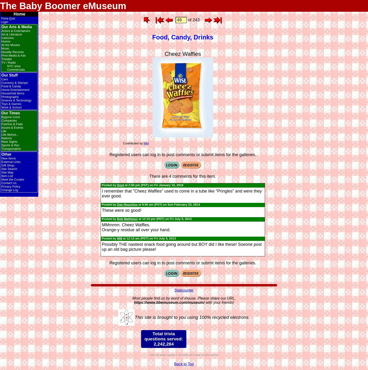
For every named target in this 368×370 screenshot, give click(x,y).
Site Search (9, 169)
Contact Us (8, 183)
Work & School (11, 107)
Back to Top (184, 364)
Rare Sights (9, 141)
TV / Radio (8, 62)
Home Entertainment (15, 90)
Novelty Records (12, 52)
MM (146, 143)
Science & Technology (16, 100)
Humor (6, 41)
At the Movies (10, 45)
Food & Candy (11, 86)
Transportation (11, 148)
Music (5, 48)
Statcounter (184, 290)
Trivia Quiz (8, 18)
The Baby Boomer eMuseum (63, 6)
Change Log (9, 190)
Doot (120, 185)
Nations (6, 138)
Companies (9, 120)
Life (3, 131)
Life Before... (10, 134)
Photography (10, 97)
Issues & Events (12, 127)
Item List (7, 176)
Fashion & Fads (12, 124)
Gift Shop (7, 165)
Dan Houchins (127, 204)
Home (19, 14)
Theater (6, 59)
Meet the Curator (12, 179)
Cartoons (7, 38)
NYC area (13, 66)
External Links (11, 162)
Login (4, 22)
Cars (4, 79)
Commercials (16, 69)
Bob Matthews (127, 219)
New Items (8, 158)
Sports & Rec (10, 145)
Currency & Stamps (14, 83)
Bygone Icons (10, 117)
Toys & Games (11, 104)
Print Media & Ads (13, 55)
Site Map (7, 172)
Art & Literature (11, 34)
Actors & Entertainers (15, 31)
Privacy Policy (10, 186)
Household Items (12, 93)
